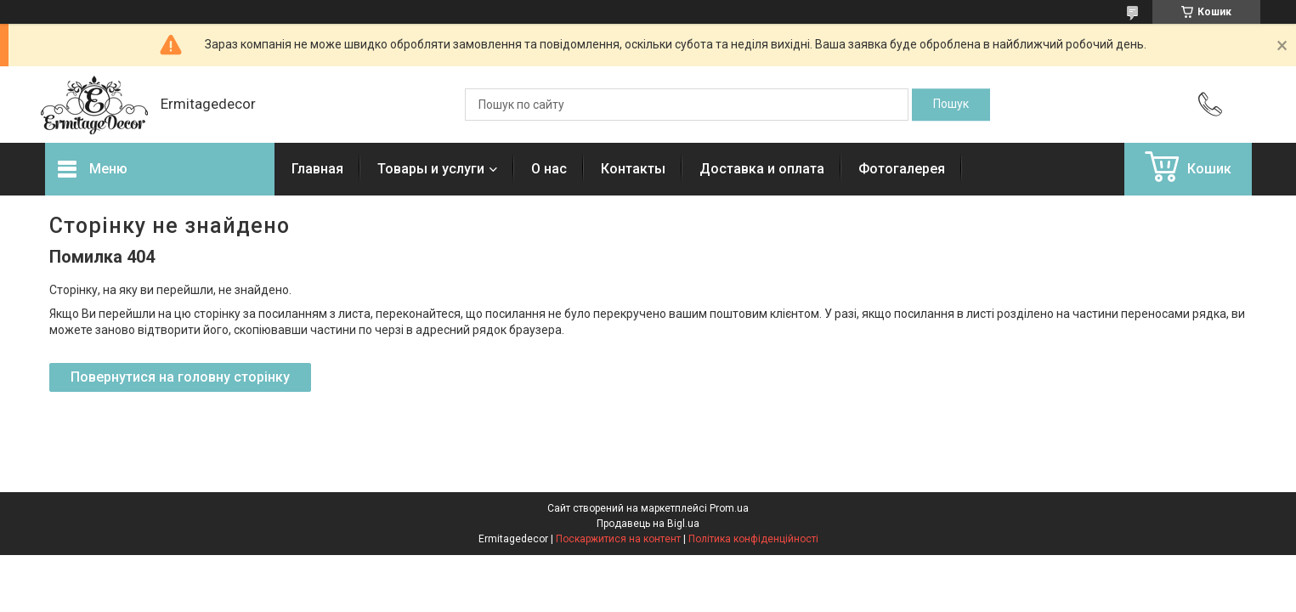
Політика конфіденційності (753, 539)
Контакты (633, 169)
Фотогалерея (901, 169)
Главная (317, 169)
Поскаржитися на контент (618, 539)
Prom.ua (729, 508)
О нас (549, 169)
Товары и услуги (430, 169)
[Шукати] (951, 104)
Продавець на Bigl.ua (648, 524)
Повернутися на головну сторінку (180, 377)
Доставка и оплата (761, 169)
